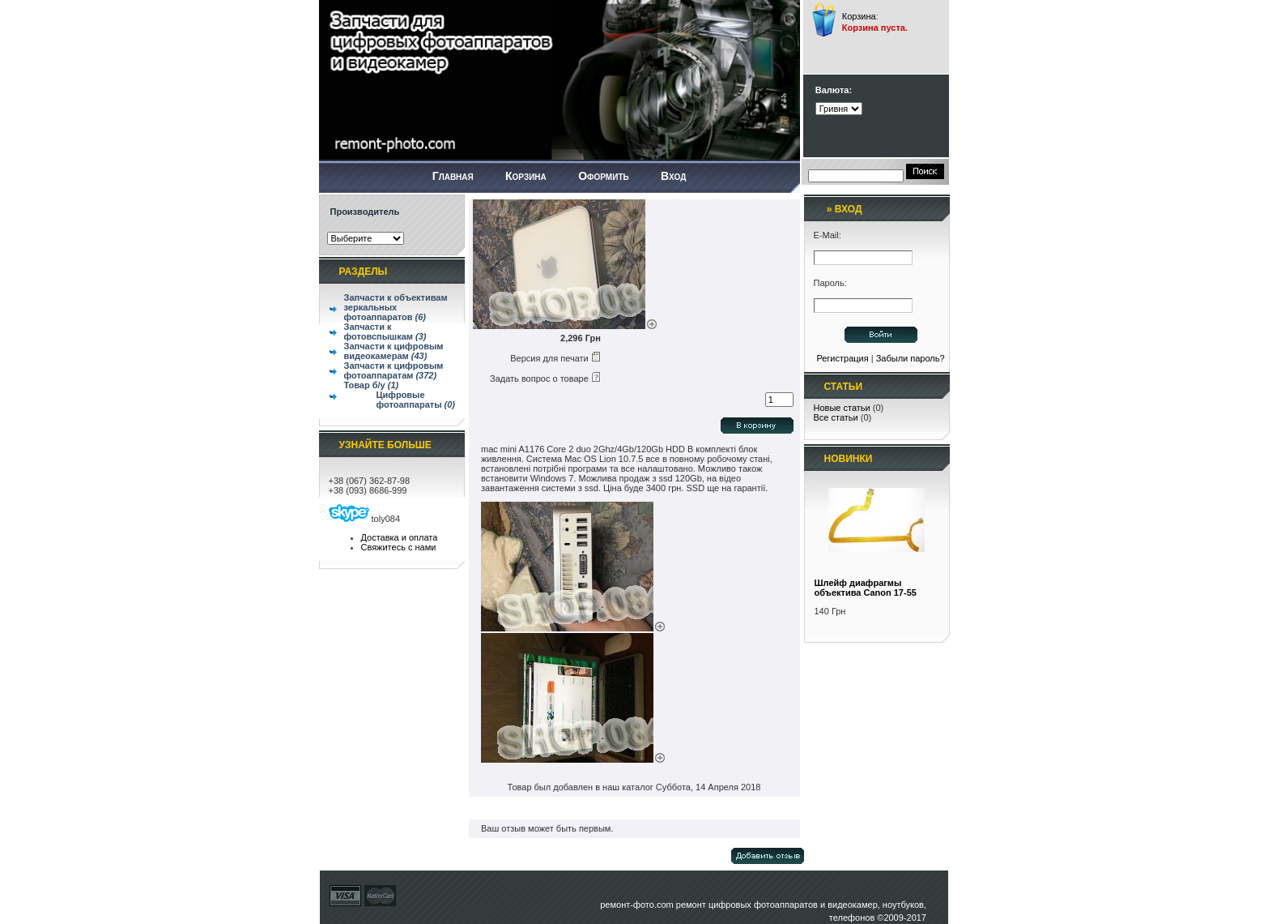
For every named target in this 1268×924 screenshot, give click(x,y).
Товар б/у (371, 385)
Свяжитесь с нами (398, 547)
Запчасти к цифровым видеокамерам (394, 351)
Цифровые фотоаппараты (416, 399)
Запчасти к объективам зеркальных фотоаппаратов (396, 307)
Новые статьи (842, 408)
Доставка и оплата (399, 537)
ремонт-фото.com (637, 904)
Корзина (859, 16)
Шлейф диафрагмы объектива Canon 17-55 (866, 587)
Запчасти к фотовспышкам (385, 331)
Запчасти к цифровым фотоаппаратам (394, 370)
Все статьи (836, 417)
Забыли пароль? (910, 358)
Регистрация (842, 358)
